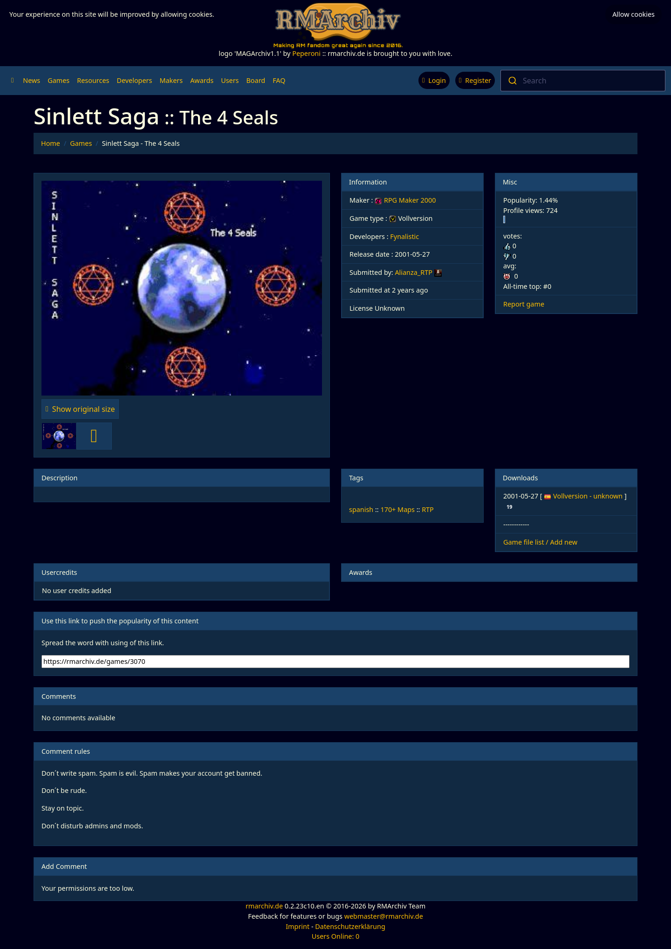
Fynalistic (404, 236)
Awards (201, 80)
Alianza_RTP (413, 272)
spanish (361, 509)
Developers (134, 80)
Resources (93, 80)
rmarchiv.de (264, 905)
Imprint (297, 926)
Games (58, 80)
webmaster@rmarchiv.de (383, 916)
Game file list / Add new (540, 542)
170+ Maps (397, 509)
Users (230, 80)
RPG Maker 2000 (405, 200)
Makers (171, 80)
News (31, 80)
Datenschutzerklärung (350, 926)
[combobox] (582, 80)
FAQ (279, 80)
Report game (523, 304)
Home (50, 143)
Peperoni (306, 53)
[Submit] (512, 80)
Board (256, 80)
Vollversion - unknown (588, 496)
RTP (428, 509)
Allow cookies (633, 14)
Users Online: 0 (336, 936)
